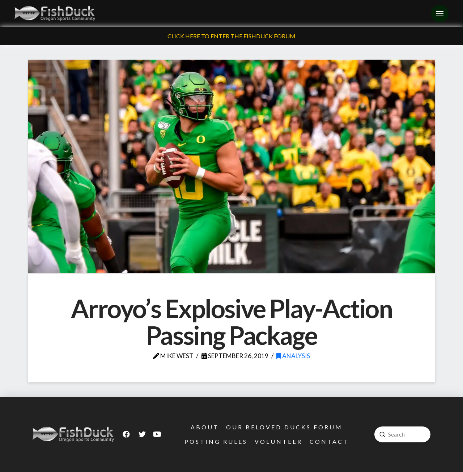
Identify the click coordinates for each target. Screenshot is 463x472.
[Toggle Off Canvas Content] (440, 13)
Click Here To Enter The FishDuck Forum (231, 36)
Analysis (293, 356)
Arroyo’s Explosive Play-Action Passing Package (231, 321)
